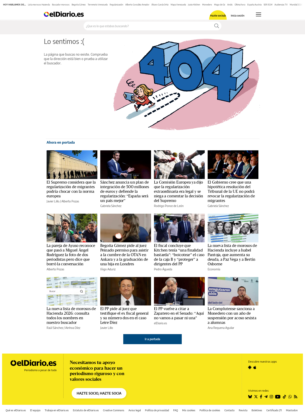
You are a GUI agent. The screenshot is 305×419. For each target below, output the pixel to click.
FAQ (175, 410)
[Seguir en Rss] (295, 397)
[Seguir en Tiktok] (284, 397)
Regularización (116, 4)
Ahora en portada (61, 142)
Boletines (257, 410)
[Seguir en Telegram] (266, 397)
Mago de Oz (219, 4)
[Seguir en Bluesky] (250, 397)
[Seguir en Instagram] (271, 397)
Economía (214, 269)
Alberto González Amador (137, 4)
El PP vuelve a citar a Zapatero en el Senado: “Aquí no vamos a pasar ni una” (179, 313)
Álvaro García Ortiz (160, 4)
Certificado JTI (274, 410)
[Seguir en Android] (249, 367)
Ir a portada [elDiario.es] (152, 339)
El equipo (35, 410)
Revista (243, 410)
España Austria (254, 4)
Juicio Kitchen (194, 4)
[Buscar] (216, 26)
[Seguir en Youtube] (278, 397)
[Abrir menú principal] (258, 14)
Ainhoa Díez (72, 328)
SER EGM (268, 4)
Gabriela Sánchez (110, 206)
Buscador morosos (61, 4)
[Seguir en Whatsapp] (290, 397)
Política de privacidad (157, 410)
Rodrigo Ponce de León (169, 206)
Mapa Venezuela (178, 4)
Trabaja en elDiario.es (57, 410)
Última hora (240, 4)
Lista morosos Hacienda (39, 4)
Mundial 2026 (296, 4)
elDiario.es (160, 323)
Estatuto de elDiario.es (86, 410)
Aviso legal (134, 410)
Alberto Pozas (70, 201)
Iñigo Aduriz (108, 269)
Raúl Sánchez (55, 328)
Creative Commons (113, 410)
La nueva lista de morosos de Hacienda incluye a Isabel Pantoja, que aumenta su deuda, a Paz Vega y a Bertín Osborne (232, 255)
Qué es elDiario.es (16, 410)
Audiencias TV (281, 4)
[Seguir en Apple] (254, 367)
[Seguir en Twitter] (256, 397)
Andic (230, 4)
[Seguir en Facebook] (261, 397)
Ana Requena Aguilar (221, 328)
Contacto (229, 410)
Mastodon (292, 410)
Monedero (207, 4)
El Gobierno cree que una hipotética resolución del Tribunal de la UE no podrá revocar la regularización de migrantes (231, 191)
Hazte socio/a (218, 15)
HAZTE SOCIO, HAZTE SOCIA (99, 393)
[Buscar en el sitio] (148, 26)
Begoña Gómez (79, 4)
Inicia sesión (237, 15)
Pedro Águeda (163, 269)
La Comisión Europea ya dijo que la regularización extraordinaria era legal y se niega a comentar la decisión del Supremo (178, 191)
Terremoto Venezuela (98, 4)
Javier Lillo (53, 201)
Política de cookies (210, 410)
